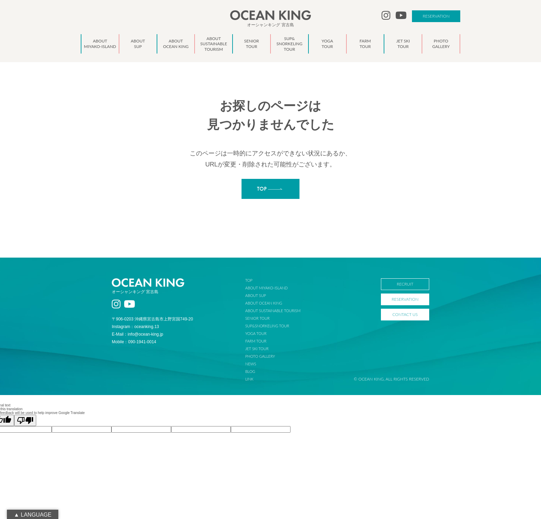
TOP (249, 280)
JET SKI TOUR (257, 348)
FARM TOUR (255, 341)
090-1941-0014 (142, 341)
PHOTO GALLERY (260, 356)
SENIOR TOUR (257, 318)
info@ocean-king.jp (145, 334)
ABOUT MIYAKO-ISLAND (266, 288)
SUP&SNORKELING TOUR (267, 326)
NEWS (250, 364)
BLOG (250, 371)
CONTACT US (404, 314)
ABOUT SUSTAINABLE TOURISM (273, 310)
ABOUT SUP (255, 295)
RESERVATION (436, 16)
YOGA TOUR (256, 333)
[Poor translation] (25, 420)
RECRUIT (405, 284)
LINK (249, 379)
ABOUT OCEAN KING (263, 303)
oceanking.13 (146, 326)
